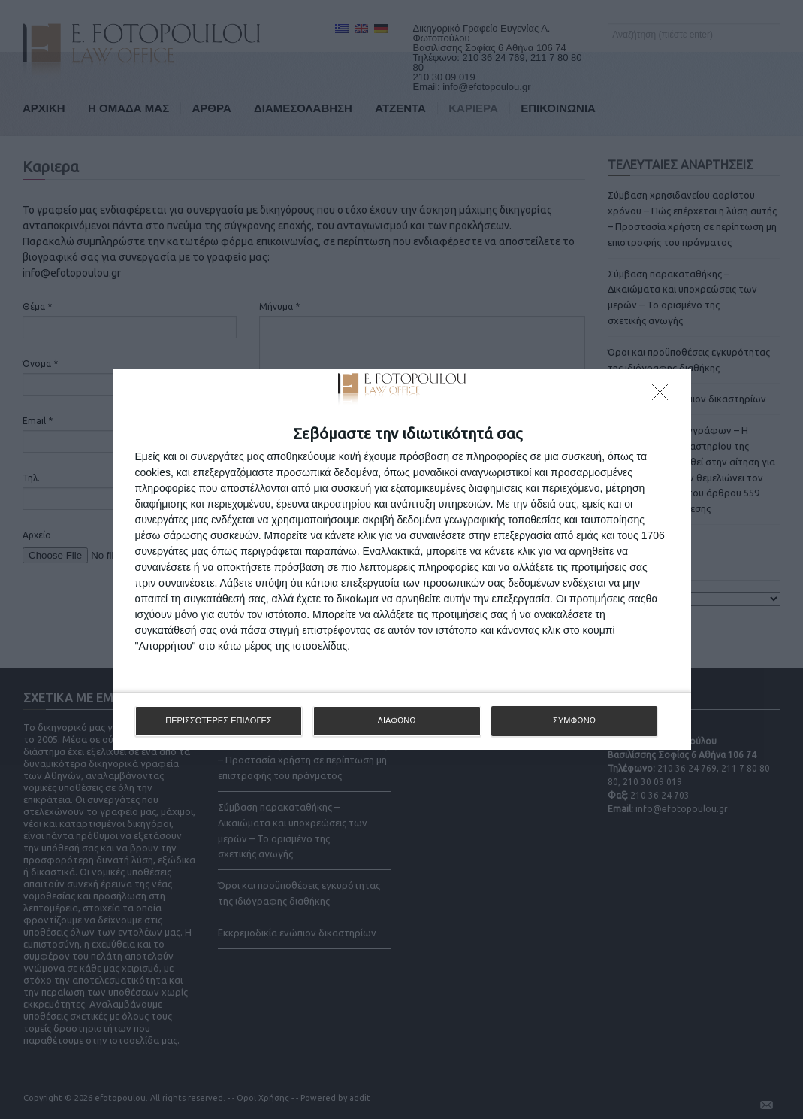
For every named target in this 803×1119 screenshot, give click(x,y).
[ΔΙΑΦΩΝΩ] (664, 396)
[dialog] (402, 559)
